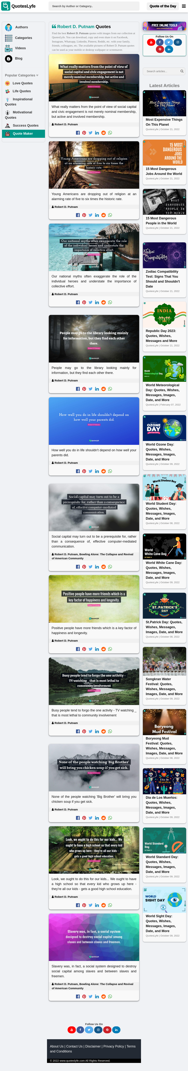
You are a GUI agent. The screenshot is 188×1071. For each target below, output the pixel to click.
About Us (57, 1046)
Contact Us (74, 1046)
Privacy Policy (113, 1046)
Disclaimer (93, 1046)
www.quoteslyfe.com (72, 1060)
